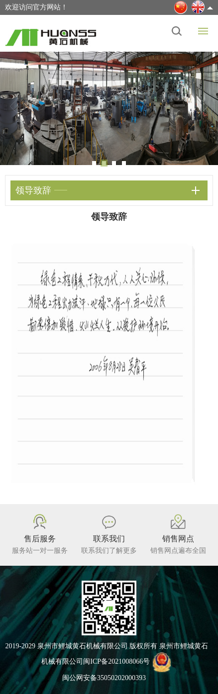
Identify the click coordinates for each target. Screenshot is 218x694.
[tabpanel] (109, 108)
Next (203, 106)
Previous (15, 106)
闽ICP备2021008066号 (116, 661)
